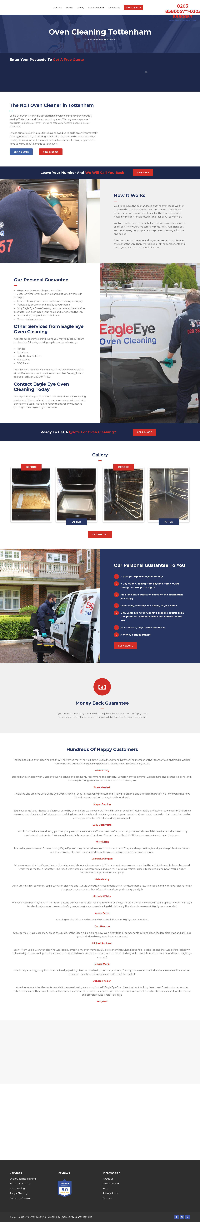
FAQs (105, 1188)
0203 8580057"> (182, 11)
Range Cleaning (19, 1193)
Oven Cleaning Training (23, 1178)
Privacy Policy (110, 1193)
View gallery (100, 534)
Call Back (143, 172)
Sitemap (107, 1198)
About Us (108, 1178)
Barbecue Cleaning (20, 1198)
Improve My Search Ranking (76, 1217)
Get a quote (21, 152)
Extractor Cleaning (20, 1183)
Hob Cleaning (17, 1188)
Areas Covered (111, 1183)
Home (86, 39)
